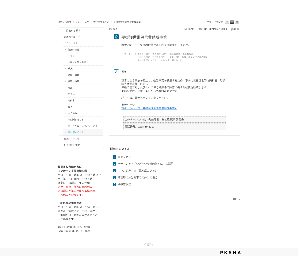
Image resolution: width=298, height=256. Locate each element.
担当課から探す (72, 145)
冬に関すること (76, 119)
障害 (70, 106)
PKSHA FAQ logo (230, 252)
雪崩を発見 (124, 156)
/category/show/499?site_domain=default (65, 119)
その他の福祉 (201, 57)
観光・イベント (72, 138)
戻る (115, 29)
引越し (71, 87)
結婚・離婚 (73, 75)
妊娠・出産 (73, 49)
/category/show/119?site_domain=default (65, 88)
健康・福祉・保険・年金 (181, 57)
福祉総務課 (187, 54)
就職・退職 (73, 81)
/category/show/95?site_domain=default (65, 126)
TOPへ (236, 199)
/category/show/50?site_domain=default (65, 62)
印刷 (236, 29)
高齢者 (71, 100)
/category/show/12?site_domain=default (61, 43)
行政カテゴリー (72, 37)
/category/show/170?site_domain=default (65, 94)
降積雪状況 (124, 184)
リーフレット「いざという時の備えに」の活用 (146, 163)
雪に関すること (101, 22)
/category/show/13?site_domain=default (65, 100)
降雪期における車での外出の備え (138, 177)
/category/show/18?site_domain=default (61, 138)
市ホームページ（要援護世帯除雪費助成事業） (149, 108)
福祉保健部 (175, 54)
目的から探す (64, 22)
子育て (71, 56)
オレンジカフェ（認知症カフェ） (138, 170)
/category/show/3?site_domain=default (61, 37)
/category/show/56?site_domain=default (65, 75)
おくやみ (72, 113)
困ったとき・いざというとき (82, 126)
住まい (71, 94)
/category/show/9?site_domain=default (61, 145)
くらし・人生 (82, 22)
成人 (70, 68)
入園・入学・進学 (77, 62)
